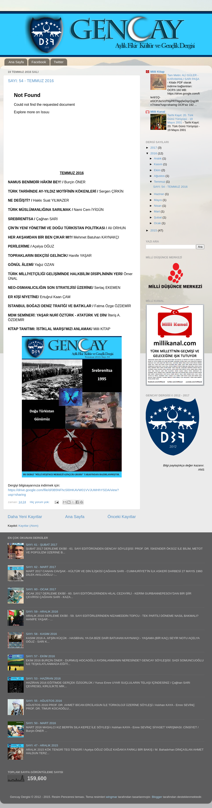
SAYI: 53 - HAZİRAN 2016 (43, 678)
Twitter (58, 62)
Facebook (39, 62)
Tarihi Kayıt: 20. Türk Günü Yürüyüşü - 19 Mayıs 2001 (180, 119)
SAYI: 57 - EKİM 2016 (40, 656)
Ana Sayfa (16, 62)
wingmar (111, 797)
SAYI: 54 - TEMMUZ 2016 (31, 81)
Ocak (158, 223)
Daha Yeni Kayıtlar (25, 516)
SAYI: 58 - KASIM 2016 (41, 634)
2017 (154, 147)
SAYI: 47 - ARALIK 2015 (42, 745)
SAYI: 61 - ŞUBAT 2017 (41, 544)
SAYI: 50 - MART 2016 (41, 723)
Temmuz (160, 181)
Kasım (158, 164)
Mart (157, 211)
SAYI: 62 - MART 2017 (41, 567)
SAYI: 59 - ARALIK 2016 (42, 611)
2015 (154, 230)
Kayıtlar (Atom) (28, 525)
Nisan (158, 205)
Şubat (158, 217)
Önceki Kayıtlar (122, 516)
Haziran (159, 194)
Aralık (158, 158)
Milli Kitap (157, 71)
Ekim (157, 170)
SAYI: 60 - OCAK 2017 (41, 589)
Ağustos (160, 176)
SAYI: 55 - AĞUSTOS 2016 (44, 700)
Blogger (157, 797)
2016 (154, 153)
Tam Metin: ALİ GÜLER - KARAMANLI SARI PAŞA (183, 77)
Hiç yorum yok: (40, 502)
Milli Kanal (157, 111)
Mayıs (158, 200)
